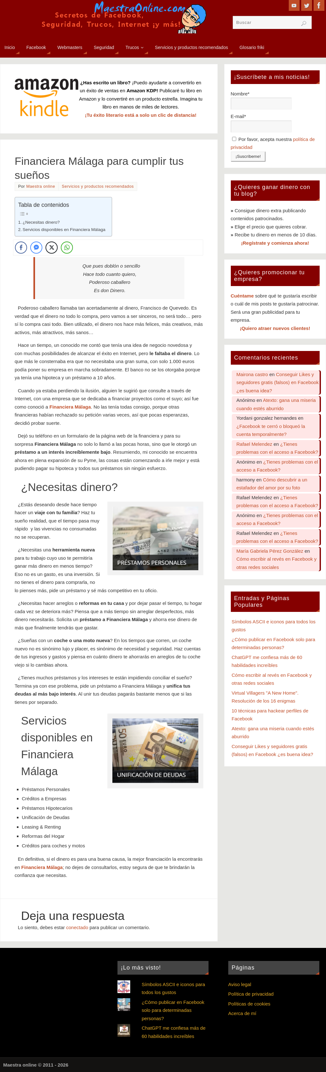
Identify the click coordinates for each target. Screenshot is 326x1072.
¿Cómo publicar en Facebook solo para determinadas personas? (173, 1010)
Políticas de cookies (249, 1003)
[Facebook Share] (21, 248)
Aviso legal (239, 984)
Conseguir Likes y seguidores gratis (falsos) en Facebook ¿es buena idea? (278, 382)
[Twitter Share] (52, 248)
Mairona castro (252, 374)
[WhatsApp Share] (67, 248)
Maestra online (40, 186)
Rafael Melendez (255, 444)
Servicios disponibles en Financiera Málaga (64, 229)
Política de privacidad (251, 994)
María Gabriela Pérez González (270, 551)
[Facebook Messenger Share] (36, 248)
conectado (77, 927)
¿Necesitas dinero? (41, 222)
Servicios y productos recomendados (98, 186)
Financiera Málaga (70, 407)
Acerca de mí (242, 1013)
